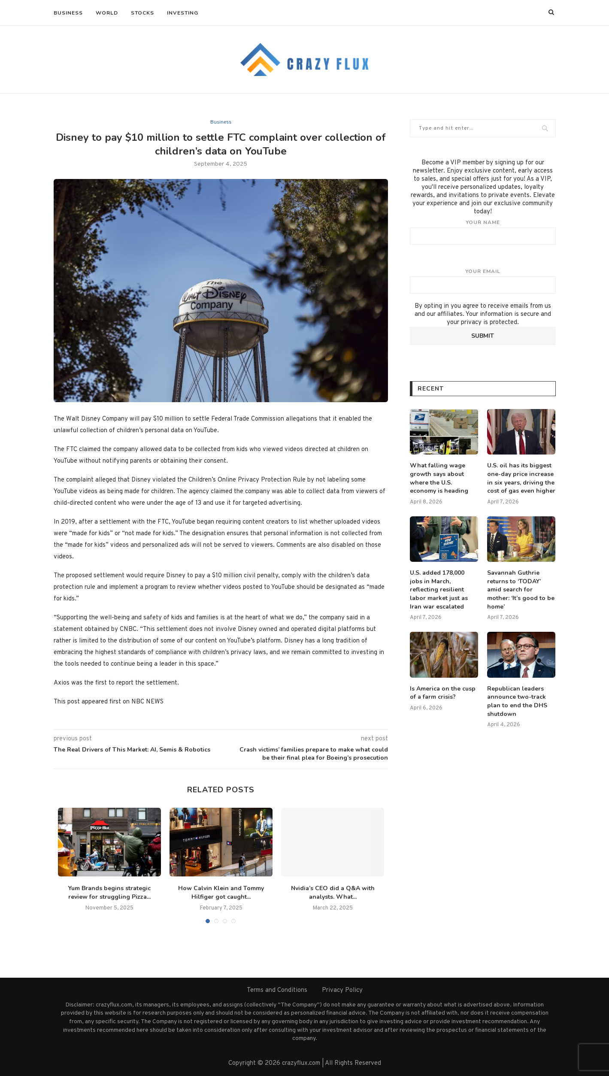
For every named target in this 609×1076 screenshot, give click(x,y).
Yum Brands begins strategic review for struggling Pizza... (109, 892)
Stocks (142, 12)
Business (68, 12)
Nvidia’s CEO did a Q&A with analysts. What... (333, 892)
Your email (483, 281)
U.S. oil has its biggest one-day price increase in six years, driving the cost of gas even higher (521, 478)
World (107, 12)
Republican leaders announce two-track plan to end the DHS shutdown (517, 701)
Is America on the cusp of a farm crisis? (443, 693)
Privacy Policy (342, 990)
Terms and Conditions (277, 990)
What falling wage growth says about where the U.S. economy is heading (439, 478)
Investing (182, 12)
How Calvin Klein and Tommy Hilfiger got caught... (221, 892)
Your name (483, 232)
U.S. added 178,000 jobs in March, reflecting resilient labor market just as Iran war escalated (439, 589)
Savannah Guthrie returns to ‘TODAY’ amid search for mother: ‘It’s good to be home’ (520, 589)
